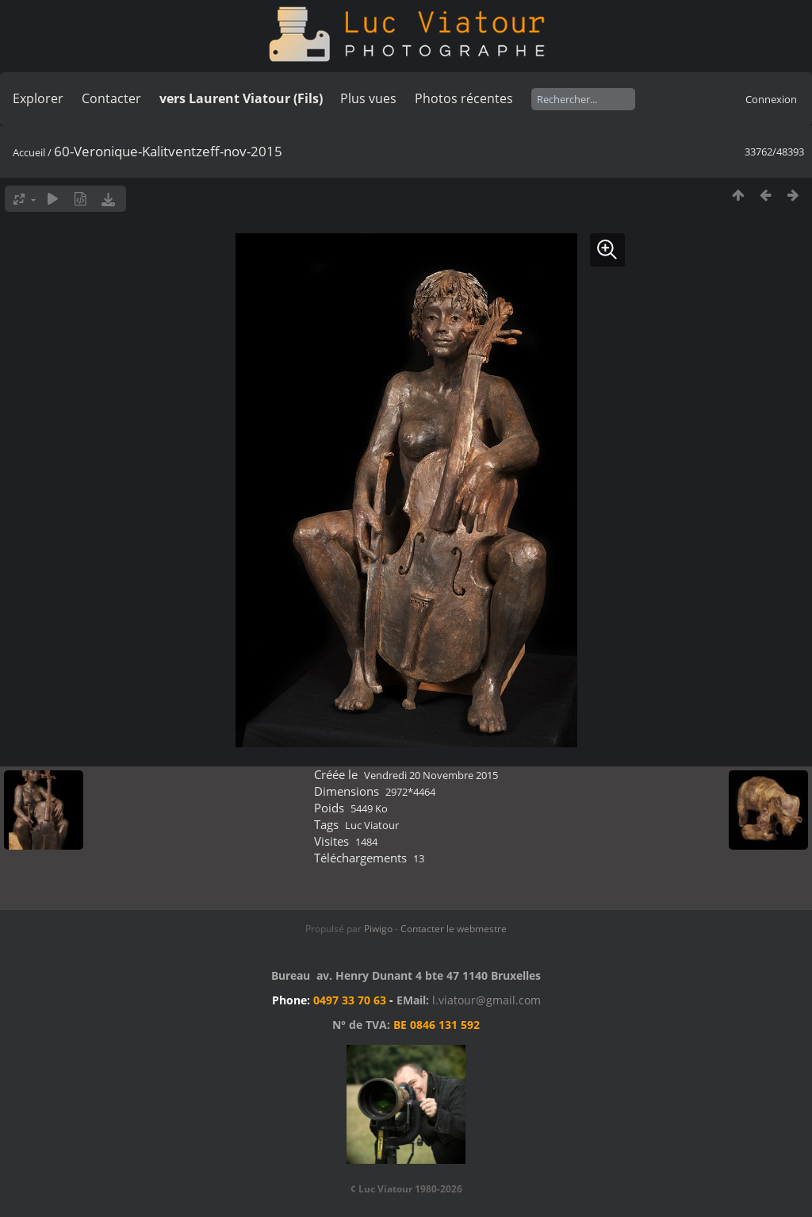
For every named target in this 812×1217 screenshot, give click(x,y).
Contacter (111, 98)
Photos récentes (464, 98)
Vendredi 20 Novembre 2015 (431, 775)
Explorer (38, 98)
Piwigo (378, 928)
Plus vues (368, 98)
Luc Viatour (372, 825)
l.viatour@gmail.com (486, 1000)
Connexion (771, 99)
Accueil (29, 152)
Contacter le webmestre (453, 928)
